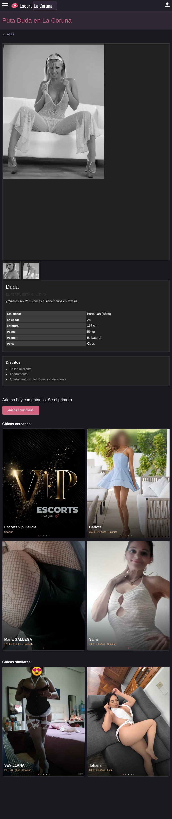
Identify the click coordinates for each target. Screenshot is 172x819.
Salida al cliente (21, 369)
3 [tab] (43, 535)
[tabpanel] (43, 483)
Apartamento (19, 374)
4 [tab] (46, 535)
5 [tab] (133, 774)
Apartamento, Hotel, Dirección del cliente (38, 379)
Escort (26, 6)
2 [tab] (128, 535)
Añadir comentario (21, 410)
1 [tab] (38, 535)
